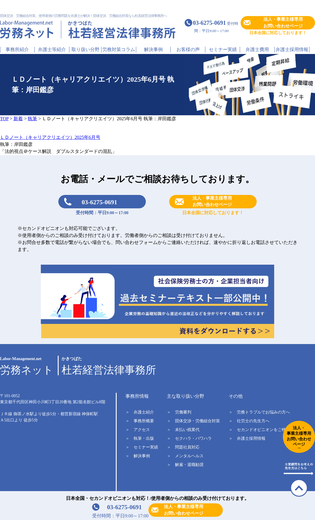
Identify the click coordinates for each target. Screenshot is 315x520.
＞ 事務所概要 (139, 421)
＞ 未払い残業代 (183, 429)
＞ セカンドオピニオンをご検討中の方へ (267, 429)
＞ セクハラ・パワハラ (189, 438)
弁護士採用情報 (292, 49)
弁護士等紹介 (52, 49)
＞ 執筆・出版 (139, 438)
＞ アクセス (137, 429)
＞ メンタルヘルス (185, 456)
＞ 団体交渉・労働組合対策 (193, 421)
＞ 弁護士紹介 (139, 412)
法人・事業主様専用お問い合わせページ (283, 22)
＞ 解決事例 (137, 456)
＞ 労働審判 (179, 412)
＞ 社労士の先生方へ (249, 421)
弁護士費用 (257, 49)
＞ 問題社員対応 (183, 447)
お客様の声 (188, 49)
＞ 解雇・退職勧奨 (185, 465)
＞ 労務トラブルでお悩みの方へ (259, 412)
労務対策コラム (118, 49)
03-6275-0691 (99, 202)
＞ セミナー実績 (141, 447)
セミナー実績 (223, 49)
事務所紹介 (17, 49)
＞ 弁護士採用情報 (247, 438)
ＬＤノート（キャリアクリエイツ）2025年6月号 (50, 137)
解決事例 (153, 49)
